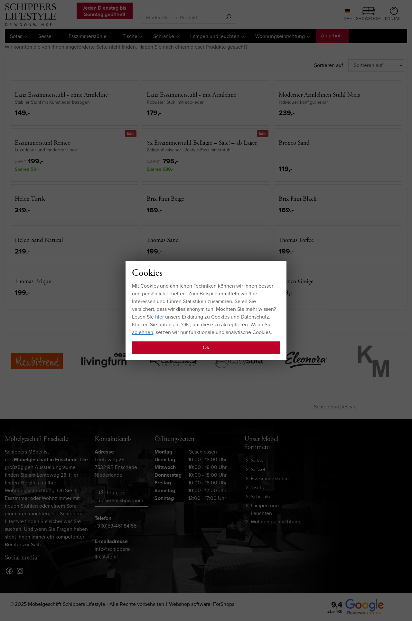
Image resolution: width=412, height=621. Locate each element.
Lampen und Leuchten (265, 509)
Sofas (16, 36)
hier (159, 316)
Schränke (163, 36)
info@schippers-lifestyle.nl (113, 552)
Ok (206, 347)
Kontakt (394, 14)
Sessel (45, 36)
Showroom (368, 14)
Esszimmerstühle (88, 36)
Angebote (332, 35)
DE (347, 15)
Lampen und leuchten (214, 36)
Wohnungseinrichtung (280, 36)
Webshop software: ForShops (201, 604)
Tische (130, 36)
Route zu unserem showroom (121, 496)
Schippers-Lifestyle (335, 406)
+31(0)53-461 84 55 (115, 526)
